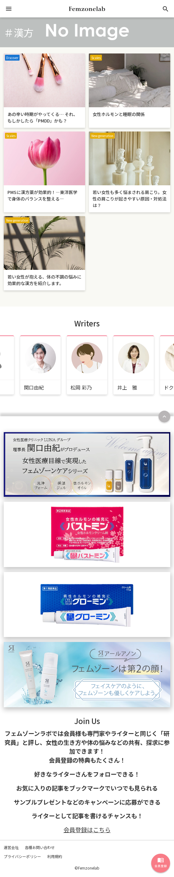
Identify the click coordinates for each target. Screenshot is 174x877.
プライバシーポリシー (22, 856)
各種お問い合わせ (40, 847)
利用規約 (54, 856)
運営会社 (11, 847)
